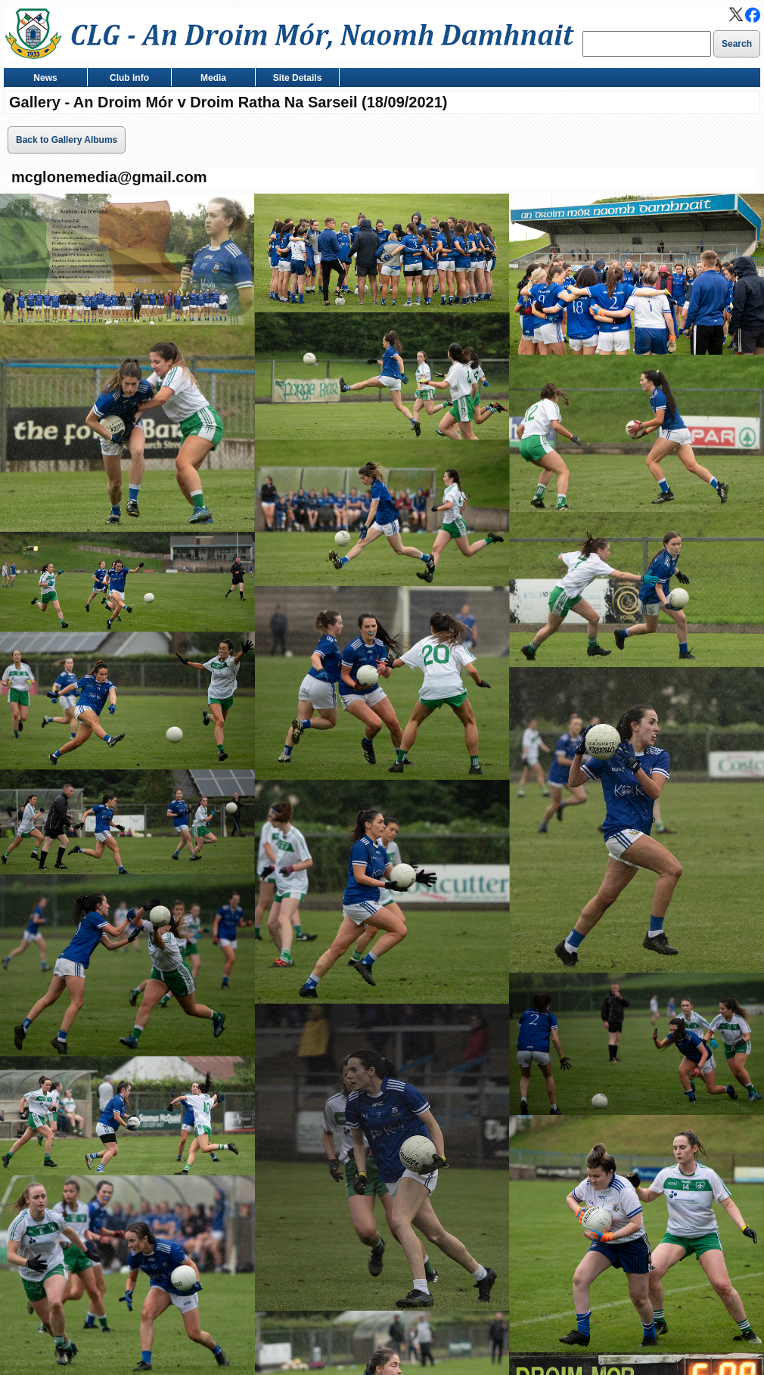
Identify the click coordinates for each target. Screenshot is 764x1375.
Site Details (294, 79)
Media (210, 79)
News (42, 79)
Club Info (126, 79)
